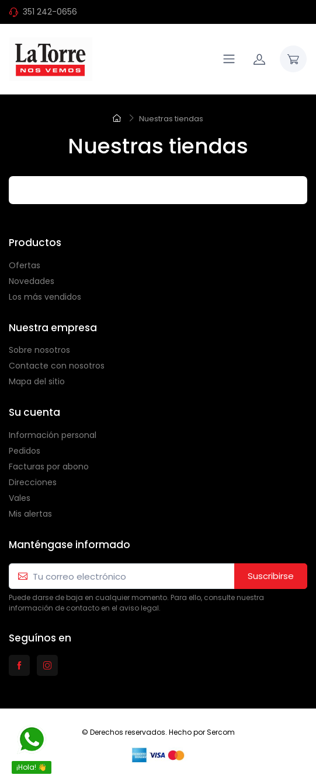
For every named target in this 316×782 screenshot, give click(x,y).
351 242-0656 (50, 11)
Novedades (31, 281)
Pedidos (24, 451)
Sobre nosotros (39, 350)
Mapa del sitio (37, 381)
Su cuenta (34, 412)
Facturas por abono (49, 466)
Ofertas (24, 265)
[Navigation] (229, 58)
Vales (19, 498)
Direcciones (33, 482)
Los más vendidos (45, 297)
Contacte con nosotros (57, 365)
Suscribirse (271, 576)
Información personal (52, 435)
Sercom (221, 732)
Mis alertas (30, 514)
